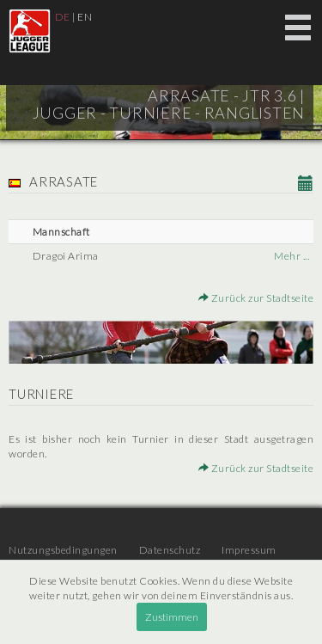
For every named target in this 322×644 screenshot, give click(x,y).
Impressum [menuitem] (249, 549)
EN (84, 16)
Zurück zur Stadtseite (256, 297)
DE (62, 16)
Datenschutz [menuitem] (170, 549)
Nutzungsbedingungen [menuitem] (63, 549)
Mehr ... (291, 255)
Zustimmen (171, 616)
